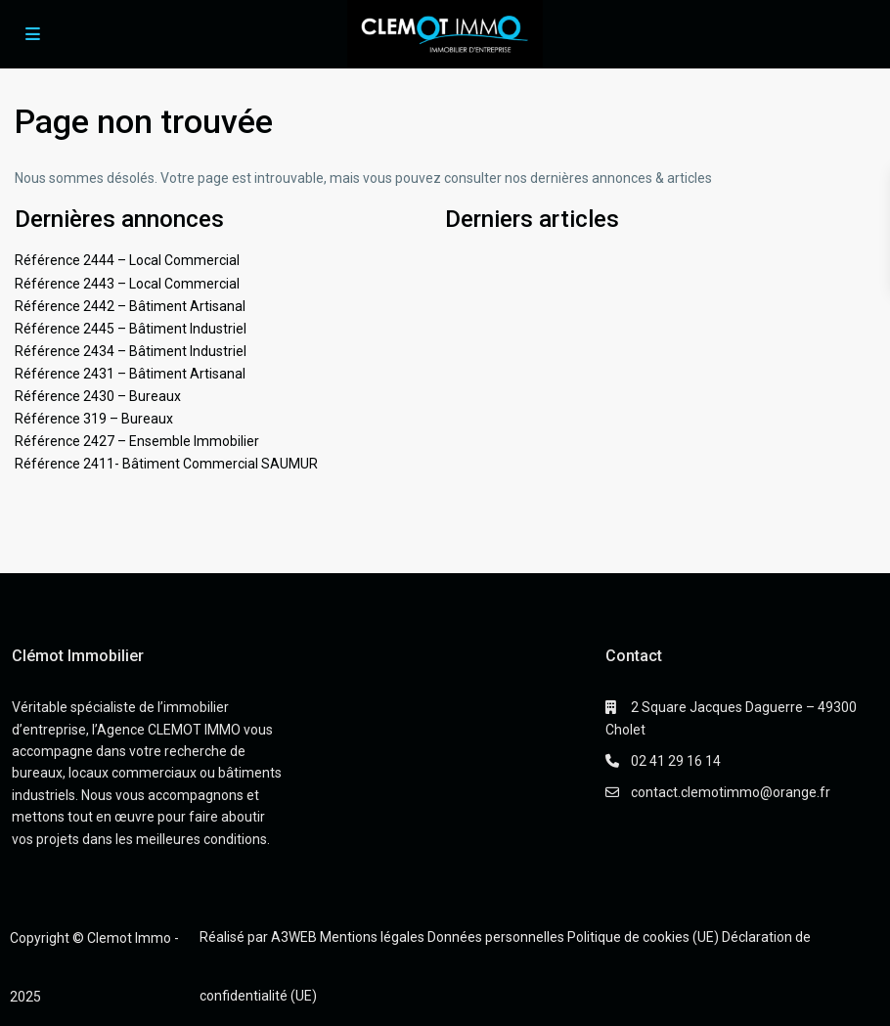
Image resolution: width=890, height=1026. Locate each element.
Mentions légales (372, 937)
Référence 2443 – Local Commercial (127, 283)
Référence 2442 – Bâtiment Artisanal (130, 306)
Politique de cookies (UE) (643, 937)
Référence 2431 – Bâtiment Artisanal (130, 373)
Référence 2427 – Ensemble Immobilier (137, 441)
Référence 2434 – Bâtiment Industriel (130, 351)
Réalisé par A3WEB (258, 937)
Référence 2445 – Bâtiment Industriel (130, 328)
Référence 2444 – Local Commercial (127, 260)
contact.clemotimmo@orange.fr (730, 792)
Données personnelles (495, 937)
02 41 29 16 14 (676, 761)
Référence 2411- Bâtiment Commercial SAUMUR (166, 463)
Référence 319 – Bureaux (94, 418)
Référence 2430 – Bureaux (98, 396)
